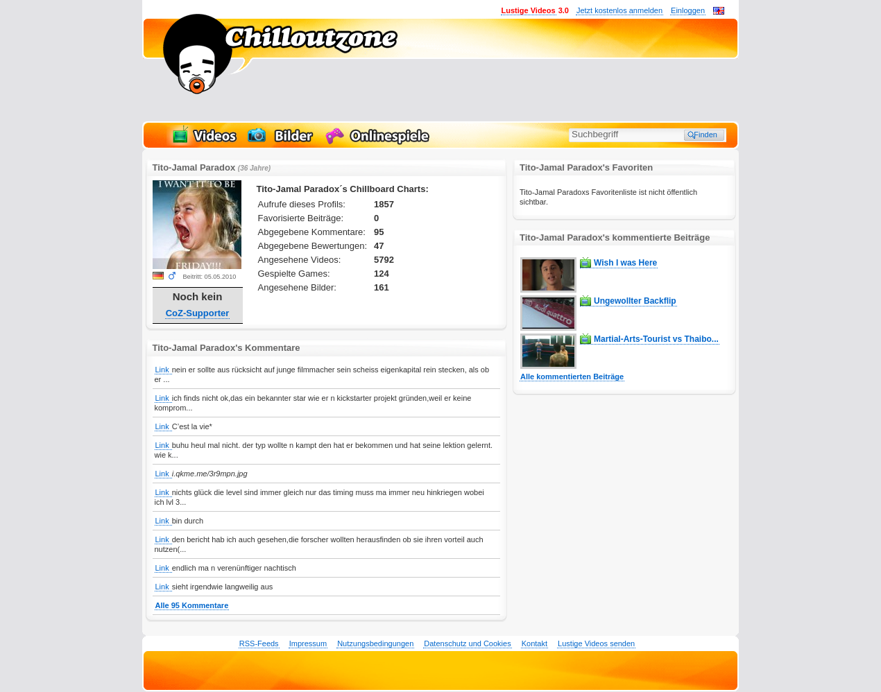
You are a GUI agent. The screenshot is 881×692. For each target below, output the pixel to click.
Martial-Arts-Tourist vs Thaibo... (656, 339)
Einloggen (688, 10)
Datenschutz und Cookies (467, 643)
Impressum (308, 643)
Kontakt (534, 643)
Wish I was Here (625, 263)
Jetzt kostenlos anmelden (619, 10)
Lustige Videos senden (596, 643)
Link (163, 369)
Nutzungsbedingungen (375, 643)
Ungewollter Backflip (635, 301)
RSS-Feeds (259, 643)
